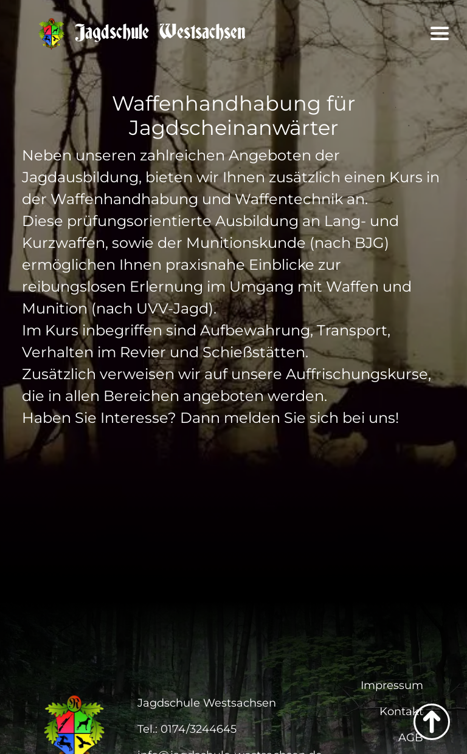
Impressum (392, 685)
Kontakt (401, 711)
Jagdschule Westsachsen (142, 32)
